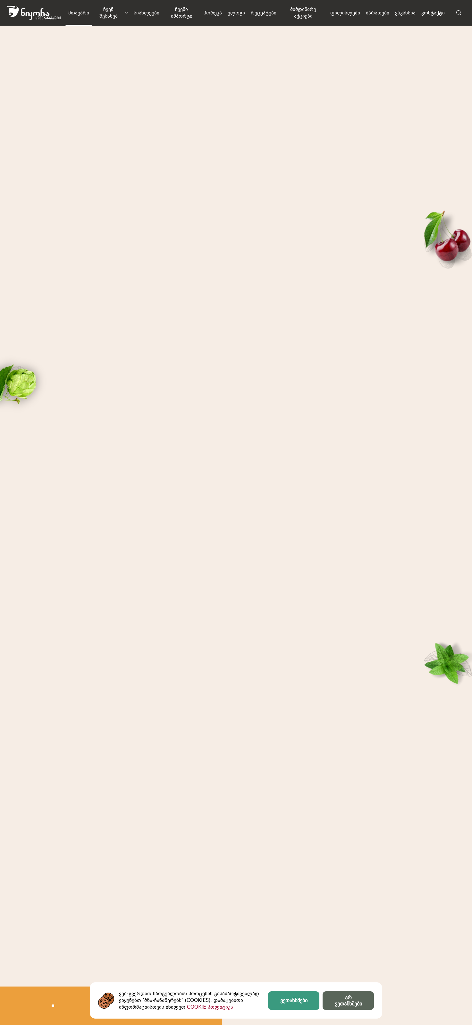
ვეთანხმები (294, 1000)
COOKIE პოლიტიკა (210, 1007)
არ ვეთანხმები (348, 1000)
